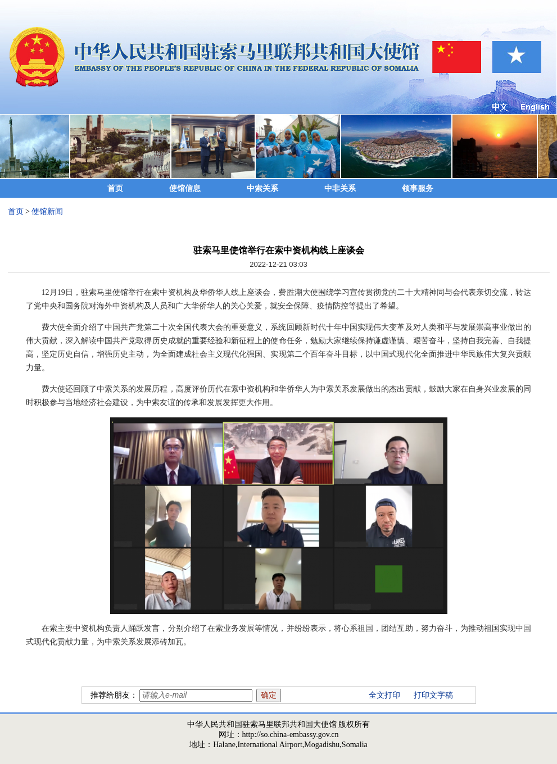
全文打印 (384, 695)
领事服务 (417, 188)
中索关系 (262, 188)
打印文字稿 (433, 695)
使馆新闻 (47, 211)
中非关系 (340, 188)
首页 (115, 188)
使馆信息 (185, 188)
